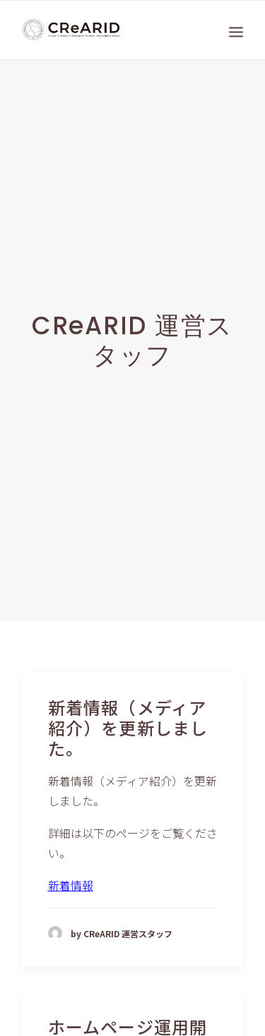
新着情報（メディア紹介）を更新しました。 (128, 715)
